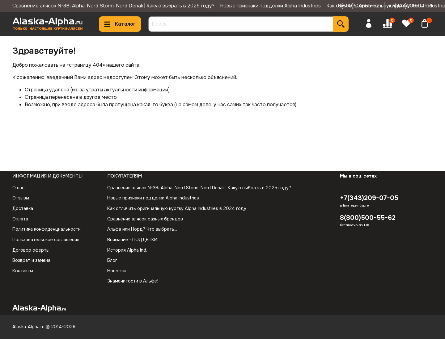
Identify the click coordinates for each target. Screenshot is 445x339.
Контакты (22, 271)
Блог (112, 260)
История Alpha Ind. (127, 250)
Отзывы (20, 198)
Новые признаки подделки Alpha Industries (270, 5)
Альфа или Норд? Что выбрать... (142, 229)
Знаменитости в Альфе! (132, 281)
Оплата (20, 219)
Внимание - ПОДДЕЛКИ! (133, 239)
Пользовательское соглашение (45, 239)
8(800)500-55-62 (358, 5)
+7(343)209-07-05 (411, 5)
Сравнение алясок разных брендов (145, 219)
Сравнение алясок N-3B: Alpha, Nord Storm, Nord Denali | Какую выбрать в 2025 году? (113, 5)
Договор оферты (30, 250)
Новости (116, 271)
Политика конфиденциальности (46, 229)
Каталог (120, 24)
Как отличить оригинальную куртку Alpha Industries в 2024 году (176, 208)
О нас (18, 187)
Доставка (22, 208)
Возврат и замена (31, 260)
